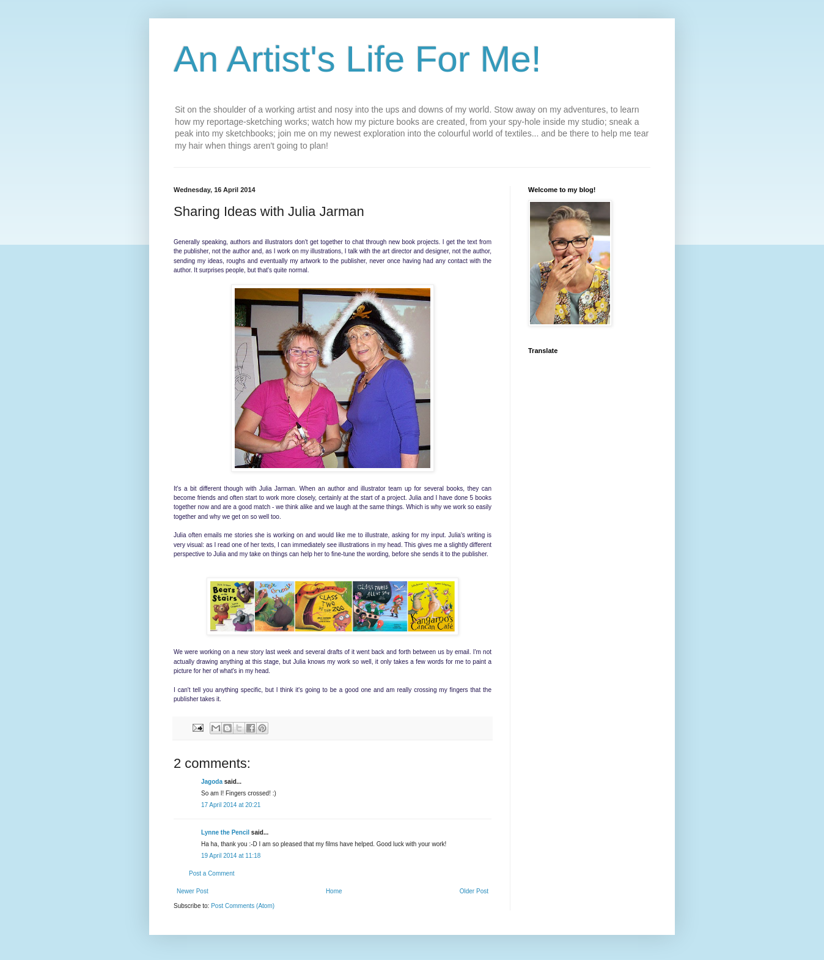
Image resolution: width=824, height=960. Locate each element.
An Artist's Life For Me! (358, 59)
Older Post (474, 891)
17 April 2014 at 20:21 (230, 805)
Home (334, 891)
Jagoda (212, 781)
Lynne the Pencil (225, 832)
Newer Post (192, 891)
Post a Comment (211, 873)
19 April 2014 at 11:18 (230, 855)
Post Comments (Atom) (242, 905)
